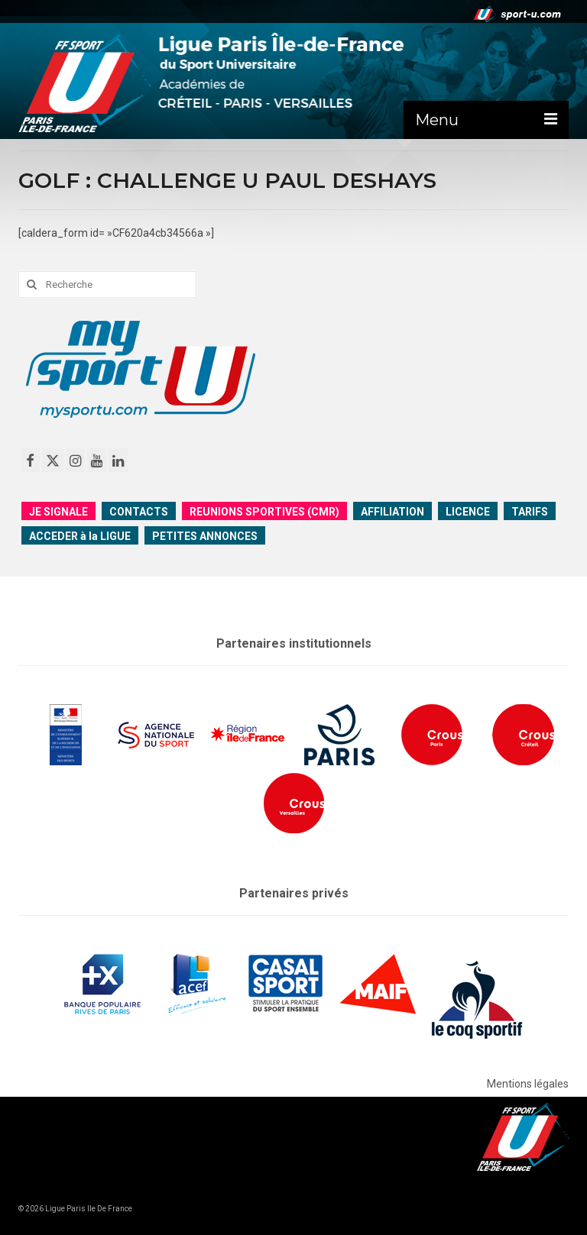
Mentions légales (528, 1084)
